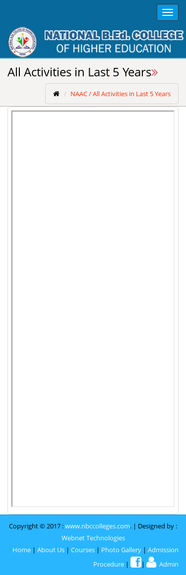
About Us (50, 549)
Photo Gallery (121, 549)
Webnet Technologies (93, 537)
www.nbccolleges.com (97, 525)
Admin (162, 564)
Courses (83, 549)
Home (21, 549)
